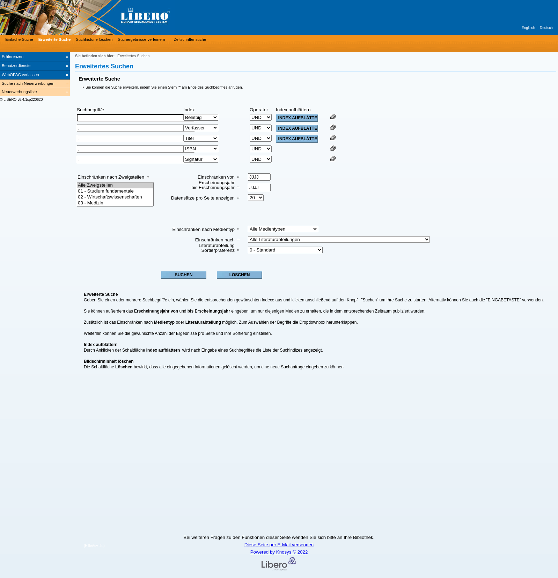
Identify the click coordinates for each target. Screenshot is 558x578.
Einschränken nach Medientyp (203, 229)
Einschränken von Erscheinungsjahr (216, 179)
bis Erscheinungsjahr (213, 187)
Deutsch (546, 28)
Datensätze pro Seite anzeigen (203, 198)
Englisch (528, 28)
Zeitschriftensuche (190, 39)
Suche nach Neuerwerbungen (28, 83)
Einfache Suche (19, 39)
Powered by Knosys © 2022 (279, 552)
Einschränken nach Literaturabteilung (215, 242)
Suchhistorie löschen (94, 39)
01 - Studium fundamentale (115, 191)
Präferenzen (12, 56)
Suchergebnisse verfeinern (141, 39)
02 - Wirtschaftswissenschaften (115, 197)
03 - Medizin (115, 203)
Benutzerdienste (16, 65)
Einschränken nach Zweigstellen (111, 177)
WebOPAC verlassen (20, 75)
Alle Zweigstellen (115, 185)
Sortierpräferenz (218, 250)
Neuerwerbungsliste (19, 92)
